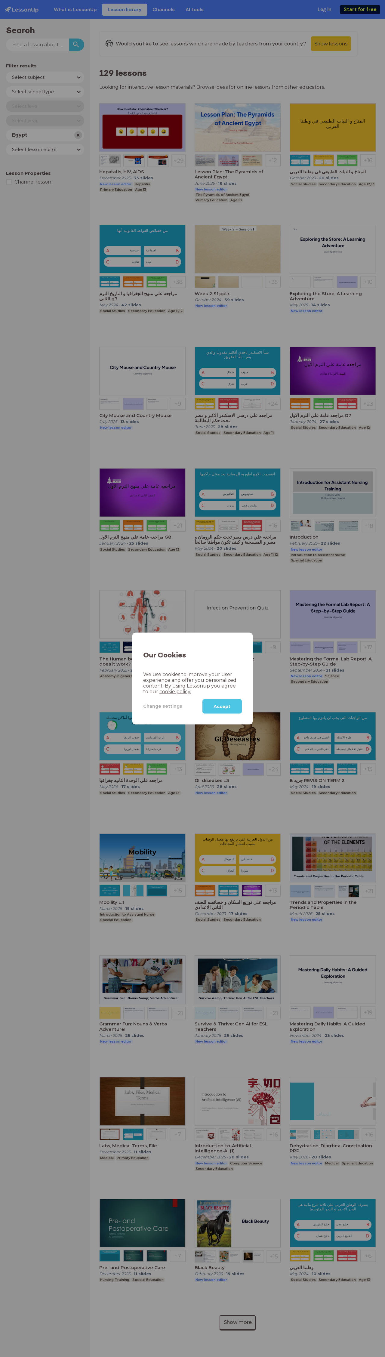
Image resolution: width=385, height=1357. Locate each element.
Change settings (162, 706)
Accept (222, 706)
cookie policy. (175, 691)
